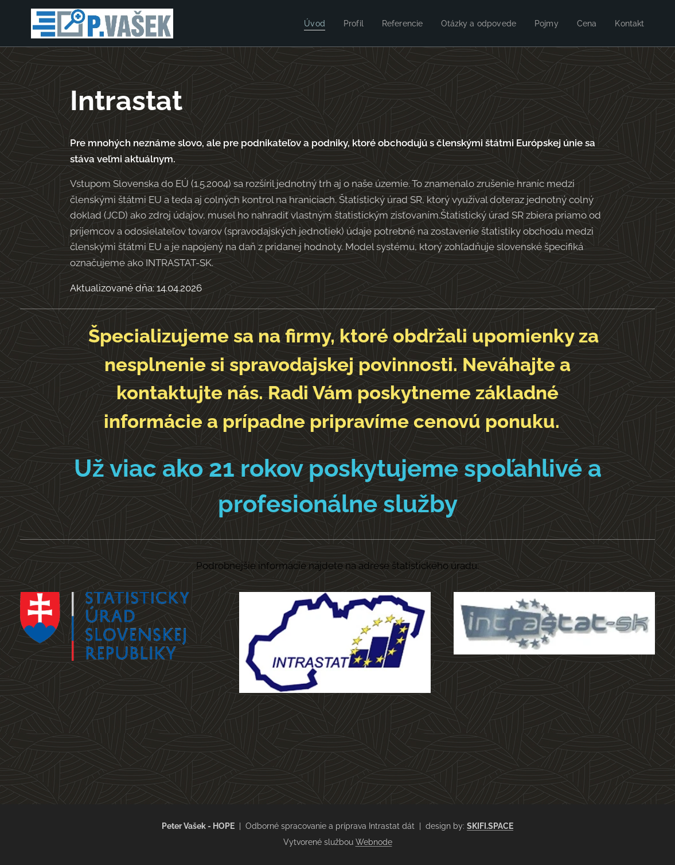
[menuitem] (301, 23)
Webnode (374, 842)
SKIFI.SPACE (490, 826)
